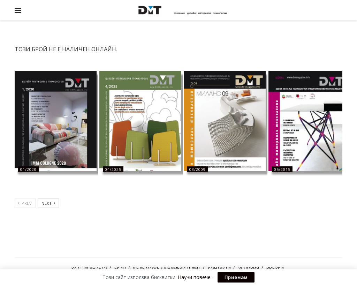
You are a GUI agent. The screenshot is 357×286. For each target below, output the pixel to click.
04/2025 (113, 169)
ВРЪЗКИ (275, 268)
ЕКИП (120, 268)
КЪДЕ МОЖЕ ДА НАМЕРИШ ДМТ (166, 268)
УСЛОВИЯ (248, 268)
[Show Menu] (18, 10)
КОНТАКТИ (219, 268)
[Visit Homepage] (183, 10)
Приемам (236, 277)
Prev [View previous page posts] (25, 203)
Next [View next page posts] (48, 203)
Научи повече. (195, 277)
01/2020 (28, 169)
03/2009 (197, 169)
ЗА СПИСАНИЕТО (89, 268)
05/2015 (282, 169)
